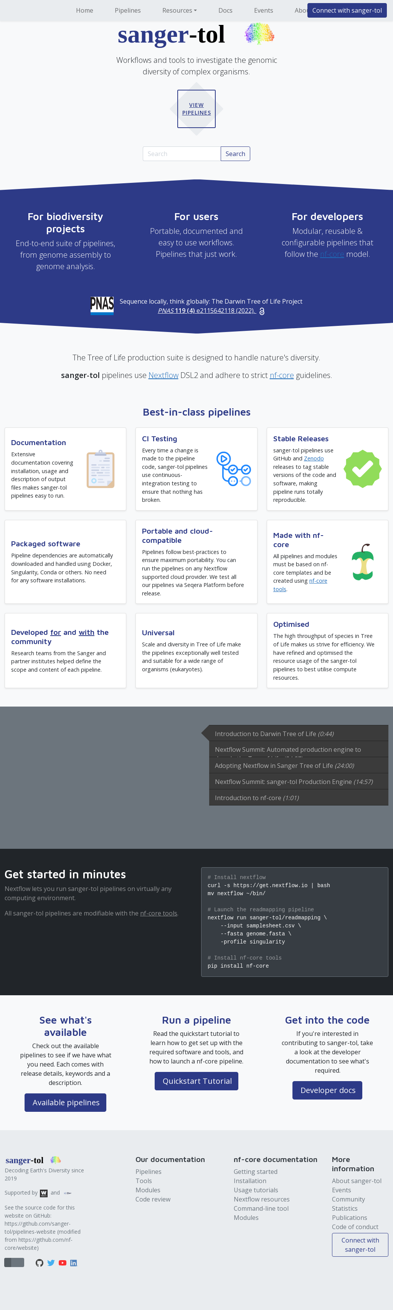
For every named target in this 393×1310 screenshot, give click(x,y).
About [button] (303, 10)
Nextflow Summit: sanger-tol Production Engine (294, 781)
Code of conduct (355, 1227)
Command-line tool (261, 1208)
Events (263, 10)
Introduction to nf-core (257, 798)
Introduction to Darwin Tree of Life (274, 734)
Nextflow (163, 375)
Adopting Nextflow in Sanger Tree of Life (284, 765)
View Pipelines (196, 108)
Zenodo (314, 458)
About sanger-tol (356, 1181)
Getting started (255, 1171)
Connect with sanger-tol (347, 10)
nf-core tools (158, 913)
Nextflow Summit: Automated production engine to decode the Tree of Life (288, 751)
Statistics (345, 1208)
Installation (250, 1181)
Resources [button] (177, 10)
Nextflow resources (262, 1199)
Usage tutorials (256, 1190)
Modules (147, 1190)
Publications (349, 1217)
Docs (225, 10)
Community (348, 1199)
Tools (143, 1181)
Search (235, 154)
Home (84, 10)
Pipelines (128, 10)
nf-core (332, 254)
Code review (152, 1199)
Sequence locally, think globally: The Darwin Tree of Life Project (211, 306)
